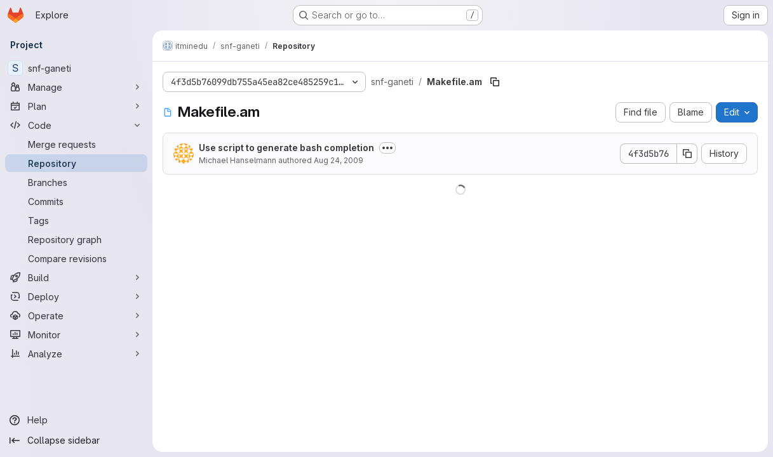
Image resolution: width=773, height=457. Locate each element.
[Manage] (76, 87)
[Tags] (76, 220)
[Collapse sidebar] (76, 440)
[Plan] (76, 106)
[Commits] (76, 201)
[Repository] (76, 163)
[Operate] (76, 315)
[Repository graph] (76, 239)
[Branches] (76, 182)
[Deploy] (76, 296)
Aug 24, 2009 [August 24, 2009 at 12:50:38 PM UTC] (338, 160)
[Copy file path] (495, 82)
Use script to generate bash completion (286, 147)
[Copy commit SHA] (687, 153)
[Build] (76, 277)
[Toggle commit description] (387, 148)
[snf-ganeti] (76, 68)
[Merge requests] (76, 144)
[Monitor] (76, 334)
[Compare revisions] (76, 258)
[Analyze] (76, 353)
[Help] (76, 420)
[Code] (76, 125)
